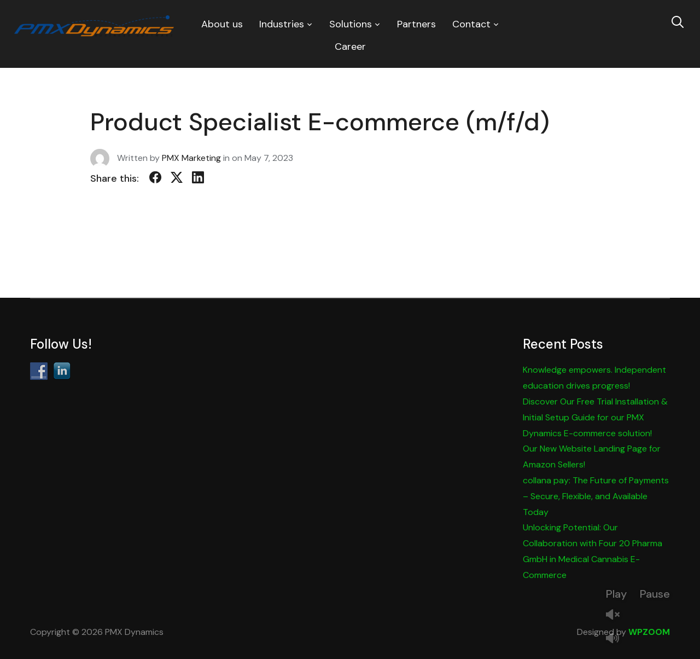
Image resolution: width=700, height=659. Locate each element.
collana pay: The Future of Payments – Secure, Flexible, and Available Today (596, 496)
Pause (655, 594)
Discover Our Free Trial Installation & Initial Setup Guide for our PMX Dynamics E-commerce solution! (595, 417)
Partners (416, 24)
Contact (471, 24)
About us (222, 24)
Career (350, 46)
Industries (281, 24)
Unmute (617, 615)
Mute (617, 639)
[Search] (678, 21)
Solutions (350, 24)
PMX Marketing (191, 158)
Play (616, 594)
